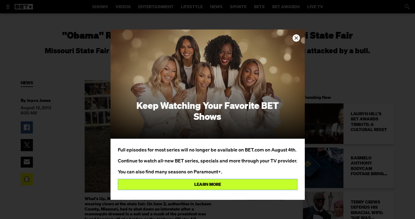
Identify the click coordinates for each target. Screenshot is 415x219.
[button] (296, 38)
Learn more (207, 184)
